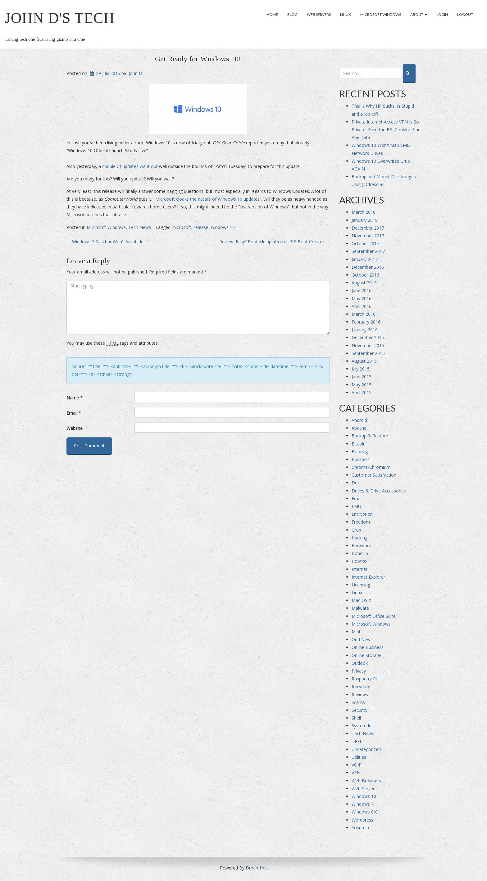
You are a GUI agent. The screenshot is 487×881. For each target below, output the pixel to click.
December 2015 (368, 337)
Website (74, 428)
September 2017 (368, 251)
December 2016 (368, 267)
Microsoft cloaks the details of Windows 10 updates (207, 199)
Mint (356, 632)
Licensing (361, 585)
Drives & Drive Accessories (379, 491)
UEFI (356, 741)
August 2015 (364, 361)
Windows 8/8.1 (366, 812)
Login (442, 14)
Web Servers (319, 14)
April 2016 (361, 306)
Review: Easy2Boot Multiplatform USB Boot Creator (274, 242)
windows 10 (223, 227)
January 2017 (365, 259)
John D (135, 73)
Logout (465, 14)
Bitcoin (359, 444)
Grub (356, 530)
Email (73, 413)
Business (361, 459)
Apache (359, 428)
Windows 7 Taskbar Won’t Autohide (104, 242)
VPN (356, 773)
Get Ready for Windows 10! (198, 59)
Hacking (359, 538)
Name (74, 398)
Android (359, 420)
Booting (360, 451)
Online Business (368, 647)
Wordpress (362, 820)
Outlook (360, 663)
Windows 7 (363, 804)
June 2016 (361, 290)
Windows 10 (364, 796)
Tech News (139, 227)
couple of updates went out (130, 166)
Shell (356, 718)
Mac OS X (361, 600)
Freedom (361, 522)
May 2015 (361, 385)
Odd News (362, 639)
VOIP (357, 765)
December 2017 (368, 228)
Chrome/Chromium (371, 467)
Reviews (360, 694)
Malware (360, 608)
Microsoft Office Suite (374, 616)
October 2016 (365, 275)
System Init (363, 726)
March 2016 (363, 314)
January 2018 (365, 220)
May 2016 (361, 298)
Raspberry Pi (364, 679)
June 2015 (361, 377)
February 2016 (366, 322)
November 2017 (368, 236)
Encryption (362, 514)
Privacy (359, 671)
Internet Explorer (368, 577)
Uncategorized (366, 749)
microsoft (181, 227)
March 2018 (363, 212)
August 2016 (364, 283)
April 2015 (361, 392)
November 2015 (368, 345)
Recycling (361, 686)
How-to (359, 561)
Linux (345, 14)
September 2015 (368, 353)
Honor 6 (360, 553)
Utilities (359, 757)
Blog (292, 14)
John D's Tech (60, 18)
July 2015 (361, 369)
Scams (358, 702)
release (201, 227)
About (418, 14)
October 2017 (365, 243)
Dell (355, 483)
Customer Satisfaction (374, 475)
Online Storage (366, 655)
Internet (359, 569)
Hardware (361, 545)
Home (272, 14)
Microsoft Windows (380, 14)
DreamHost (257, 868)
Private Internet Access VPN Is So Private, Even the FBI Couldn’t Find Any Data (386, 129)
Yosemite (361, 828)
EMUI (357, 506)
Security (359, 710)
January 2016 (365, 330)
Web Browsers (366, 781)
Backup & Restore (370, 436)
